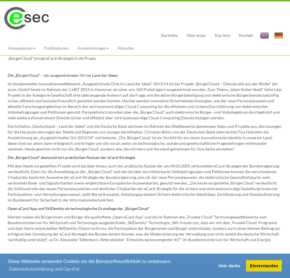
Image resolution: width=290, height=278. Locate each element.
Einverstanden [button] (264, 266)
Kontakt (246, 35)
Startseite (169, 35)
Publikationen (56, 48)
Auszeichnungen (93, 48)
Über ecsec (196, 35)
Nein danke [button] (229, 266)
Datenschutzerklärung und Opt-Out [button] (44, 269)
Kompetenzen (22, 48)
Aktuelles (126, 48)
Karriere (222, 35)
